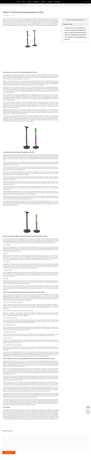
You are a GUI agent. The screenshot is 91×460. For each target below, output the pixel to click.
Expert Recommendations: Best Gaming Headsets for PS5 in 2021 (76, 34)
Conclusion (67, 39)
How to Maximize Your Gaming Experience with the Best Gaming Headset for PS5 (76, 37)
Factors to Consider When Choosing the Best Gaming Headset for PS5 (76, 32)
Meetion (3, 4)
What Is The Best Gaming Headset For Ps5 (16, 4)
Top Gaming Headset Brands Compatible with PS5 (75, 30)
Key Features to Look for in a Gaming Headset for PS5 (76, 28)
